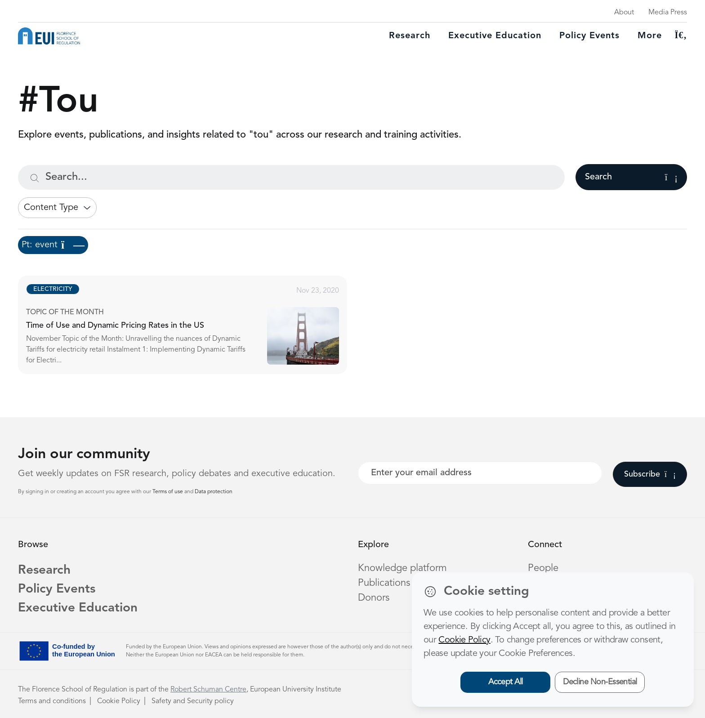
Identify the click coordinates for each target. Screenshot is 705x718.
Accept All (505, 682)
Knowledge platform (402, 568)
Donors (373, 598)
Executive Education (78, 608)
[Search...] (291, 177)
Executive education (494, 35)
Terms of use (168, 492)
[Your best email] (480, 473)
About (624, 12)
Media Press (667, 12)
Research (409, 35)
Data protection (213, 492)
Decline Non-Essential (600, 682)
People (543, 568)
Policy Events (589, 35)
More (650, 35)
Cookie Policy (118, 701)
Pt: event (53, 245)
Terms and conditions (52, 701)
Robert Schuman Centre (208, 689)
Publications (384, 583)
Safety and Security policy (193, 701)
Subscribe (650, 474)
